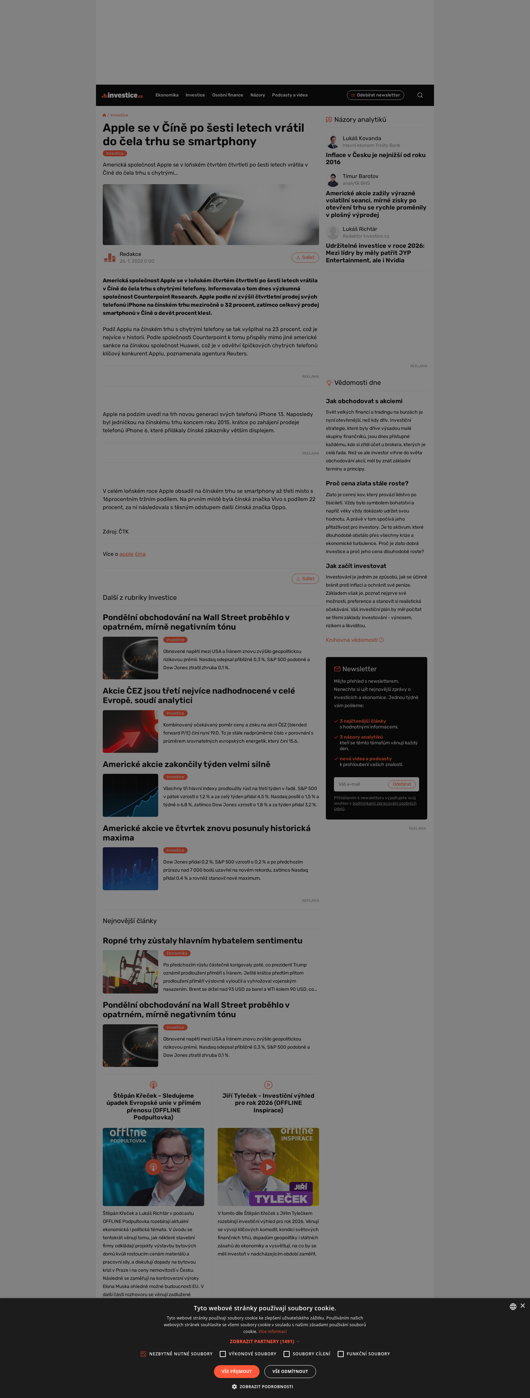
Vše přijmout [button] (237, 1371)
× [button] (522, 1306)
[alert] (265, 699)
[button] (265, 1341)
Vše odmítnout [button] (290, 1371)
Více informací (273, 1331)
